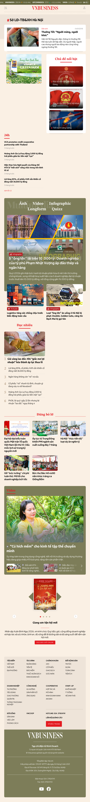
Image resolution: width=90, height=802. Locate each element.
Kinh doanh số (32, 677)
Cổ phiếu (50, 667)
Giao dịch (50, 670)
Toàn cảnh (70, 670)
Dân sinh (44, 28)
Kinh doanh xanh (53, 696)
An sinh (49, 699)
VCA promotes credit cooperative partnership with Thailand (19, 143)
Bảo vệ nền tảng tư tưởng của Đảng (65, 83)
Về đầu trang (54, 724)
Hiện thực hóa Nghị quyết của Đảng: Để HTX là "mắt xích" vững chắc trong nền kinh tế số (23, 167)
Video (38, 204)
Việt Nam (10, 664)
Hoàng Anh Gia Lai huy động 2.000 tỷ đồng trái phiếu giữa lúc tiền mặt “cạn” (23, 154)
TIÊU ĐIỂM (11, 660)
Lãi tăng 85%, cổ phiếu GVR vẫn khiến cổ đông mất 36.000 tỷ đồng (22, 180)
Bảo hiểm (30, 670)
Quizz (57, 209)
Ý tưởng (69, 692)
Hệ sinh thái (70, 696)
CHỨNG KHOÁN (52, 660)
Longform (37, 209)
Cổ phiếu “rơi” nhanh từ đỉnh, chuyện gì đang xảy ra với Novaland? (25, 384)
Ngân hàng (31, 664)
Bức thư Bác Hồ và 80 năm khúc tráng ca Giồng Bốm (43, 476)
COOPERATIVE (52, 686)
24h (47, 664)
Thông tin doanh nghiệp (14, 703)
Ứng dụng (30, 696)
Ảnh (23, 204)
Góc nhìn (50, 674)
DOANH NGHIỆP (13, 686)
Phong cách (12, 723)
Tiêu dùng (11, 692)
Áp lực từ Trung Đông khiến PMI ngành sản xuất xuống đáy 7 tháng (44, 441)
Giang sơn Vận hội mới (45, 622)
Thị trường (12, 689)
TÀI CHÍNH (30, 660)
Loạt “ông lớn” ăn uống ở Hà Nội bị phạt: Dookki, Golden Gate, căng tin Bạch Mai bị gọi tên (64, 316)
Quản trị (10, 699)
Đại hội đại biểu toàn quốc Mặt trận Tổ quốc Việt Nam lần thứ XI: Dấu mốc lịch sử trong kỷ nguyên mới (17, 444)
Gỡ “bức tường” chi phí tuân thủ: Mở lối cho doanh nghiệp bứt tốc (16, 476)
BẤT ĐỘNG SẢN (71, 660)
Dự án (67, 667)
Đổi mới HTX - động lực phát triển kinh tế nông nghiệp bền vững (31, 568)
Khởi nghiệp (70, 689)
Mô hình (49, 692)
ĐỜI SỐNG (11, 713)
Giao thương (13, 696)
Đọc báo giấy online (45, 642)
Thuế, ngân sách (33, 674)
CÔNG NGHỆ (31, 686)
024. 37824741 (59, 713)
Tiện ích (68, 674)
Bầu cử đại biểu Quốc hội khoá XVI (65, 104)
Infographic (60, 204)
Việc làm (10, 720)
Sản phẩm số (31, 692)
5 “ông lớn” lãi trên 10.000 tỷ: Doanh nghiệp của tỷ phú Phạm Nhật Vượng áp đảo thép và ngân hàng (44, 262)
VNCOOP (30, 713)
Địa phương (12, 670)
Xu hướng (30, 689)
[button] (81, 566)
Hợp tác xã (50, 689)
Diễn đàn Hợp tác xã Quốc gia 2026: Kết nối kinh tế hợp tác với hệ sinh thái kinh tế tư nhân (68, 568)
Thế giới (10, 667)
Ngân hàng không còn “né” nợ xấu (23, 376)
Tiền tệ (29, 667)
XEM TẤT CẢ (8, 191)
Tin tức (68, 664)
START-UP (69, 686)
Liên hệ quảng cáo (54, 717)
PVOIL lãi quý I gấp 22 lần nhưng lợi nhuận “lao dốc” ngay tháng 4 (23, 402)
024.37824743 (46, 782)
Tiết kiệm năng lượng (61, 127)
